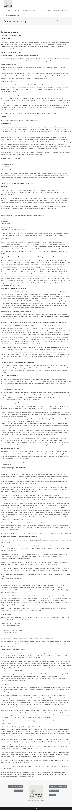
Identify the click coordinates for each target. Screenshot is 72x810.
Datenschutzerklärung (63, 20)
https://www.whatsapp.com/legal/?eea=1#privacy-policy (39, 756)
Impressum (36, 808)
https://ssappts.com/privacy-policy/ (11, 578)
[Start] (57, 20)
